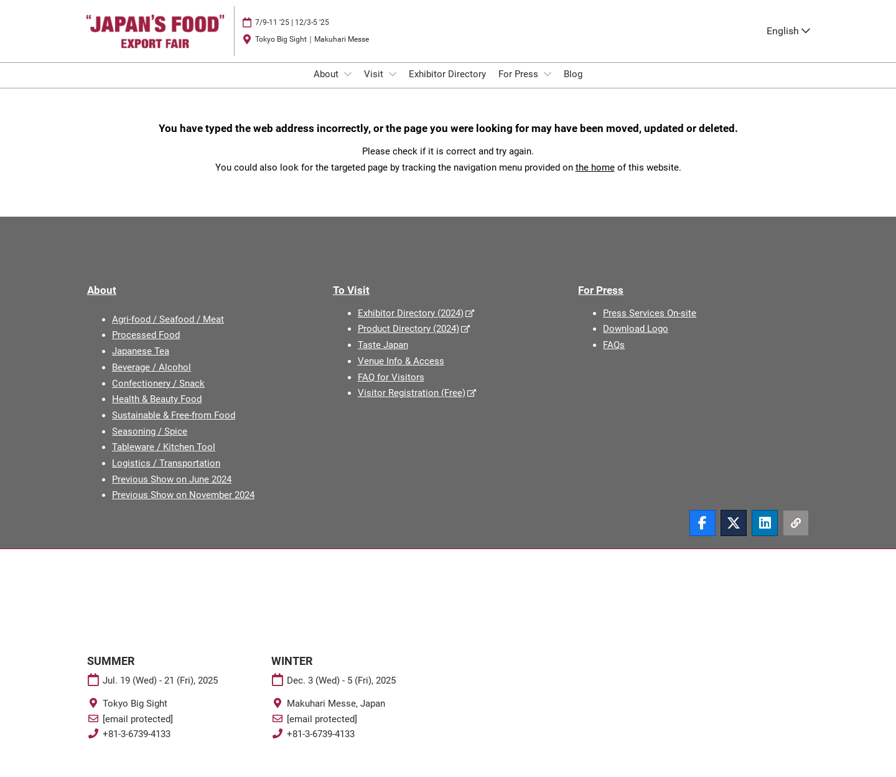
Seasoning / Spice (149, 442)
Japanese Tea (140, 362)
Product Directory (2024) (408, 340)
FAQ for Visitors (391, 388)
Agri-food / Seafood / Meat (168, 330)
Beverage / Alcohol (151, 378)
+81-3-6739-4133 (136, 745)
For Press (519, 86)
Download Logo (635, 340)
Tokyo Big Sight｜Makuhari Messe (312, 51)
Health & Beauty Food (157, 410)
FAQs (614, 356)
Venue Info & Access (401, 372)
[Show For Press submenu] (547, 86)
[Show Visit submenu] (392, 86)
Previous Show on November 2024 (183, 506)
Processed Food (146, 346)
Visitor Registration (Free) (411, 404)
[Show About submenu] (348, 86)
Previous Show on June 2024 (171, 490)
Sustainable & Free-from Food (173, 426)
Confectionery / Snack (158, 394)
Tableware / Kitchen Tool (163, 458)
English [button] (788, 43)
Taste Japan (383, 356)
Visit (375, 86)
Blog (573, 86)
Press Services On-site (649, 324)
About (327, 86)
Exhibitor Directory (447, 86)
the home (595, 178)
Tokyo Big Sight (135, 714)
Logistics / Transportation (166, 474)
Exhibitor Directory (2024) (411, 324)
